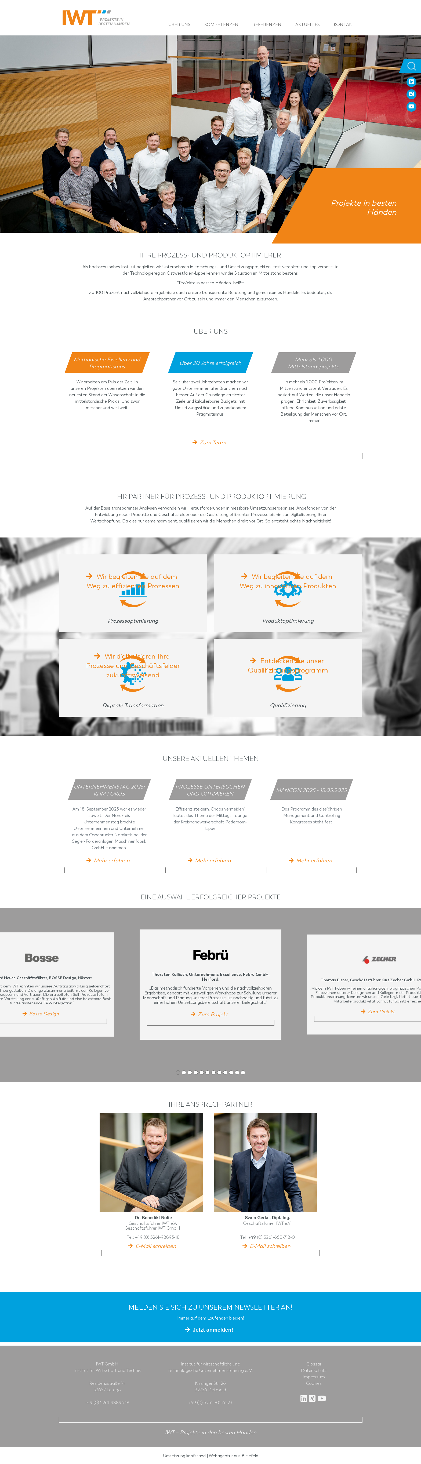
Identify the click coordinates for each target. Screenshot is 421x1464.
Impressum (314, 1376)
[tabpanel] (107, 390)
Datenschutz (314, 1369)
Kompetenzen (222, 24)
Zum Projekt (213, 1014)
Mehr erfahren (112, 860)
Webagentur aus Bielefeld (233, 1455)
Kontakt (345, 24)
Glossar (313, 1363)
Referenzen (267, 24)
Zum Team (213, 442)
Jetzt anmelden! (213, 1329)
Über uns (180, 24)
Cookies (314, 1382)
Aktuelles (308, 24)
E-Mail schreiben (155, 1245)
